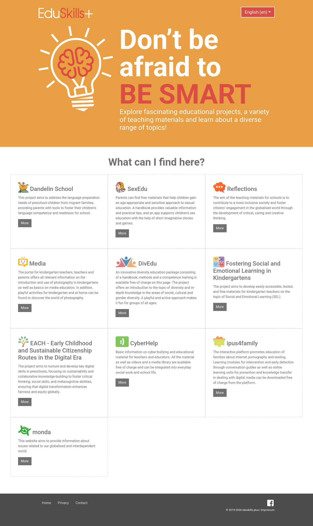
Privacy (63, 503)
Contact (81, 503)
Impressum (267, 510)
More (25, 223)
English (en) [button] (256, 12)
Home (46, 503)
